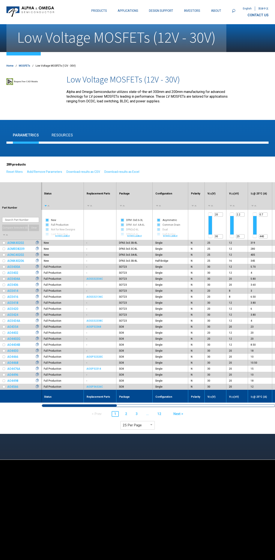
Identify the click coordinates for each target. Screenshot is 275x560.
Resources (62, 135)
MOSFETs (24, 65)
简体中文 (263, 8)
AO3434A (13, 320)
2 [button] (126, 414)
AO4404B (13, 344)
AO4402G (13, 338)
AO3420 (12, 308)
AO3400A (13, 266)
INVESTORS (192, 10)
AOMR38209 (15, 248)
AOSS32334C (94, 278)
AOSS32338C (94, 320)
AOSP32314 (93, 368)
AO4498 (12, 380)
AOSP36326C (94, 386)
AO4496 (12, 374)
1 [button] (115, 414)
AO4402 (12, 332)
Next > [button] (178, 414)
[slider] (210, 214)
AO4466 (12, 356)
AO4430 (12, 350)
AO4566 (12, 386)
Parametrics (26, 135)
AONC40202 (15, 254)
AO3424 (12, 314)
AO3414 (12, 290)
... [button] (147, 414)
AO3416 (12, 296)
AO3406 (12, 284)
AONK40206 (15, 260)
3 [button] (137, 414)
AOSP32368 (93, 326)
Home (10, 65)
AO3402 (12, 272)
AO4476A (13, 368)
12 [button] (159, 414)
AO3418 (12, 302)
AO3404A (13, 278)
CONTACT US (258, 15)
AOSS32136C (94, 296)
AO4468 (12, 362)
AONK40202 (15, 242)
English (247, 8)
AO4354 (12, 326)
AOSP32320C (94, 356)
